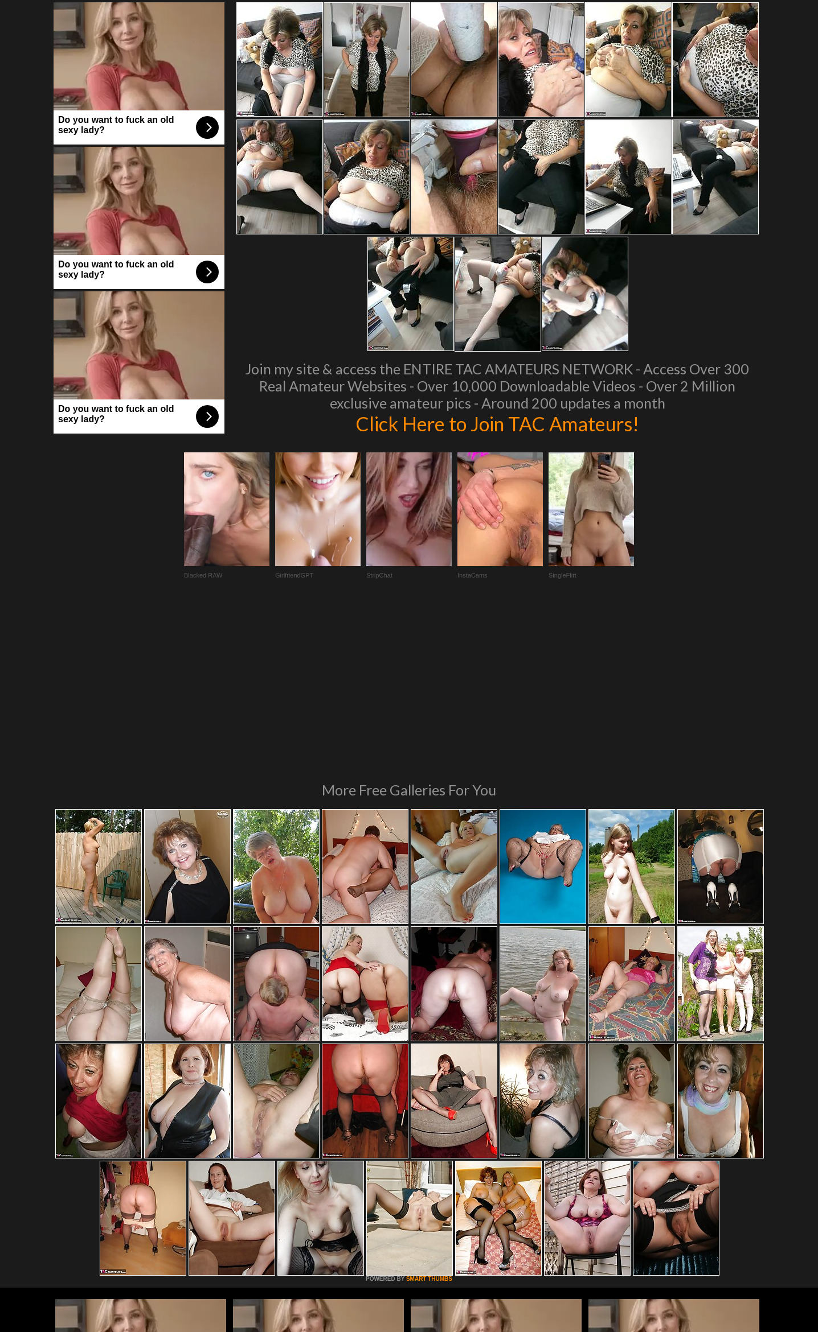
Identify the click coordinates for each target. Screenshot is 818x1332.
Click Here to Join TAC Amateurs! (497, 423)
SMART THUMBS (429, 1123)
